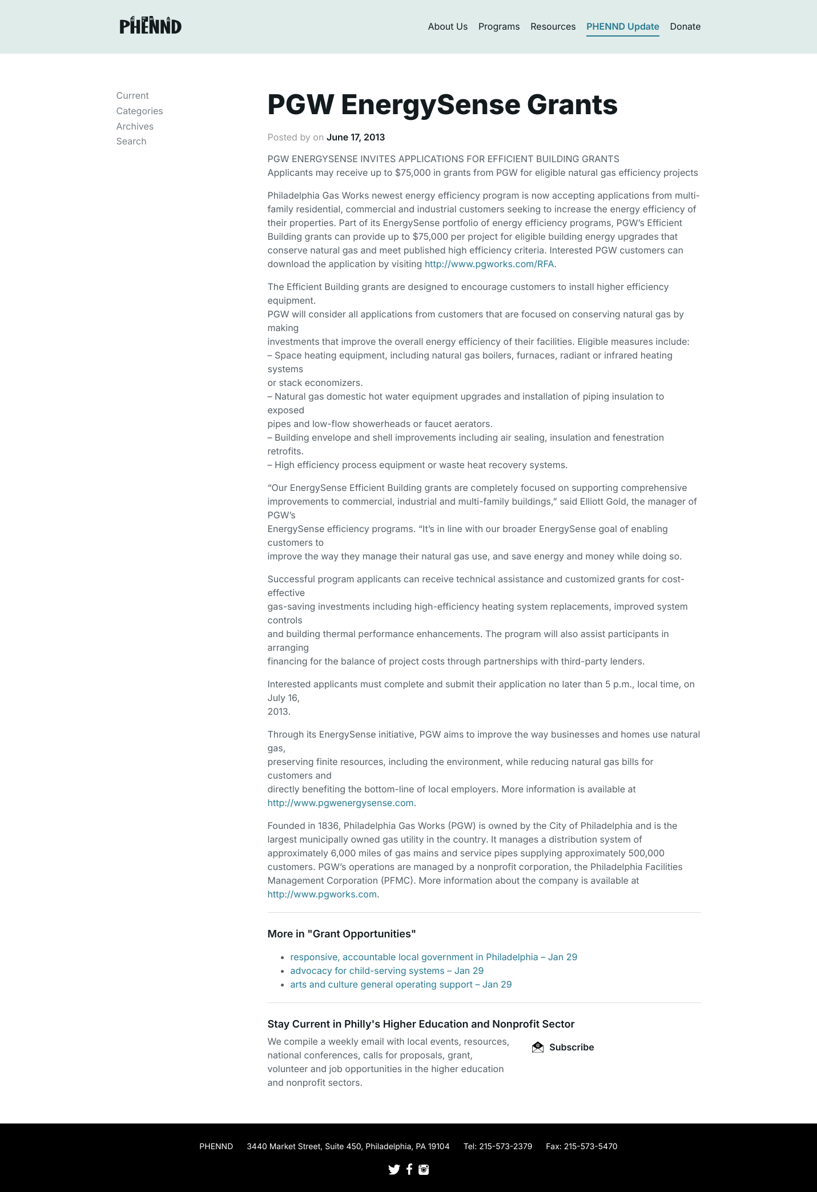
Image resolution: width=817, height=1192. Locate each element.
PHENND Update (622, 26)
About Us (448, 26)
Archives (135, 126)
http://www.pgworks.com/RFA (489, 263)
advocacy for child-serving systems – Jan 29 (387, 970)
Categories (139, 110)
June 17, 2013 (356, 137)
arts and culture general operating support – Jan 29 (401, 984)
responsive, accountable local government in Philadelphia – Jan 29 (434, 957)
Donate (685, 26)
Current (132, 95)
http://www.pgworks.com (322, 894)
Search (131, 141)
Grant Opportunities (362, 934)
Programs (499, 26)
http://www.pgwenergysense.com (341, 802)
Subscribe (563, 1047)
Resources (553, 26)
